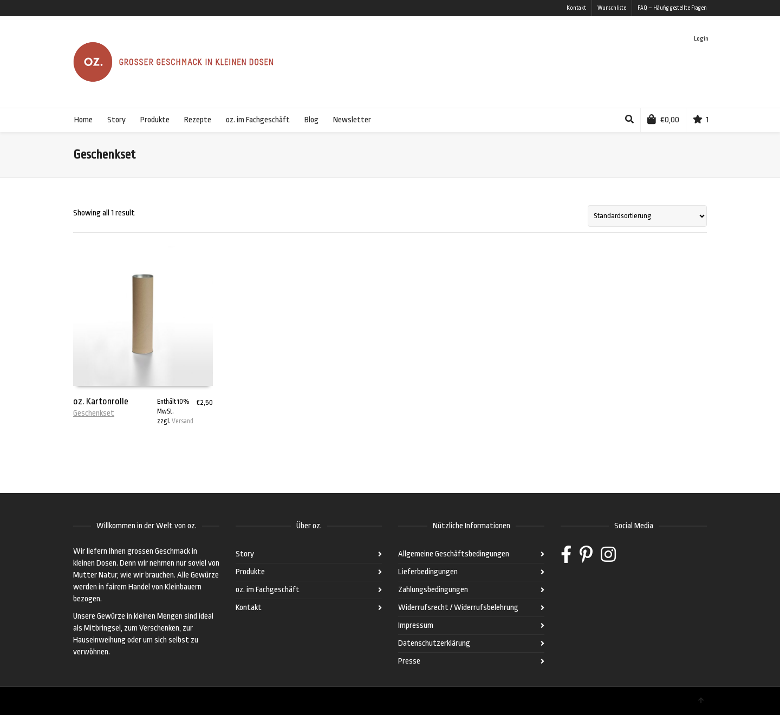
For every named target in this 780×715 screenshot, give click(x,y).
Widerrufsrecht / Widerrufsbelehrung (458, 607)
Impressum (415, 625)
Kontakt (576, 8)
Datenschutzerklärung (434, 643)
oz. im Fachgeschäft (268, 589)
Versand (182, 421)
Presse (409, 661)
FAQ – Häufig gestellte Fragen (672, 8)
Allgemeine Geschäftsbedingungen (453, 554)
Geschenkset (93, 413)
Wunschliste (611, 8)
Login (701, 38)
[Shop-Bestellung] (647, 216)
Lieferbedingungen (428, 571)
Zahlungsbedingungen (433, 589)
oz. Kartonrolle (100, 401)
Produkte (250, 571)
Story (245, 554)
